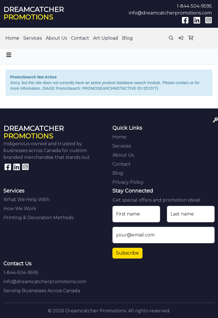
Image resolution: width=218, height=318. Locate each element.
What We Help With (26, 199)
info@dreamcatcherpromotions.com (170, 13)
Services (32, 38)
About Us (56, 38)
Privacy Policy (128, 182)
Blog (127, 38)
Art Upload (105, 38)
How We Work (19, 208)
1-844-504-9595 (194, 6)
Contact (80, 38)
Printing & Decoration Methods (38, 217)
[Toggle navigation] (9, 55)
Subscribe (127, 253)
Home (12, 38)
